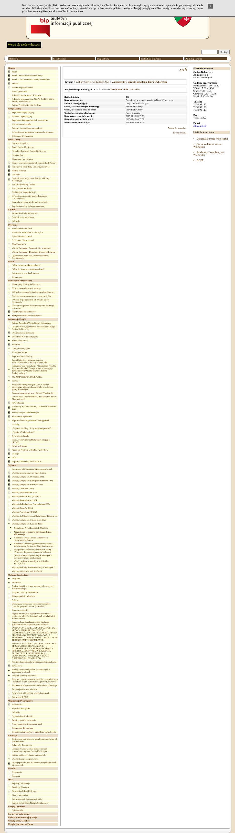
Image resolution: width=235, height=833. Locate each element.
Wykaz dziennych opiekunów (25, 759)
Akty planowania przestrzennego (26, 288)
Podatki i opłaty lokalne (22, 87)
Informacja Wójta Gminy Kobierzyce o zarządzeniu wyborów (31, 538)
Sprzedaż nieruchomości (22, 236)
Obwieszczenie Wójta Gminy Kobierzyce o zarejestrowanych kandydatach (33, 556)
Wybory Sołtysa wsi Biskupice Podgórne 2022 (32, 480)
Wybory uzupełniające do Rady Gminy (29, 473)
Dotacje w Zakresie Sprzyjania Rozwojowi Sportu (34, 732)
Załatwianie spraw (20, 340)
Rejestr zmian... (180, 132)
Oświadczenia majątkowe (23, 217)
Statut (14, 72)
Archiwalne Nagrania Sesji (24, 192)
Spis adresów (18, 810)
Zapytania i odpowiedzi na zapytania (28, 206)
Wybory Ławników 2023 (23, 488)
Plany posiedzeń (19, 170)
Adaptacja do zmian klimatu (24, 689)
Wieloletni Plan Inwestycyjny (25, 336)
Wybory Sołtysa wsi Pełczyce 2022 (27, 484)
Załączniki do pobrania (22, 745)
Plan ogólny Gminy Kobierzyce (26, 284)
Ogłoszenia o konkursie (22, 716)
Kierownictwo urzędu (21, 124)
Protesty (15, 424)
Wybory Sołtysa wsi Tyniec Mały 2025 (29, 520)
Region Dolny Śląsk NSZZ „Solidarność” (30, 803)
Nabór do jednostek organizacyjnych (28, 269)
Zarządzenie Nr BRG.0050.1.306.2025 (31, 528)
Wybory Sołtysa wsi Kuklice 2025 (27, 524)
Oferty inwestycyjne (21, 348)
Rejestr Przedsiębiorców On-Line (26, 105)
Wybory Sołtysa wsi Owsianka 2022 (28, 477)
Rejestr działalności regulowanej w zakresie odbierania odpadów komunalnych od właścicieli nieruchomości (33, 616)
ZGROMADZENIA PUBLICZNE (27, 377)
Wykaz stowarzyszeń (21, 708)
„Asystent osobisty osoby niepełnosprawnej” (31, 428)
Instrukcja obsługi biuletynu (24, 791)
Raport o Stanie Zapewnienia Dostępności (30, 420)
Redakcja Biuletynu (20, 787)
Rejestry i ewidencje (21, 783)
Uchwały (16, 174)
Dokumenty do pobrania (22, 728)
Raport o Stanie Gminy (22, 356)
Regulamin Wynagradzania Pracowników (30, 120)
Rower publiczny (19, 446)
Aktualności (17, 704)
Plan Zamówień (19, 244)
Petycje (15, 381)
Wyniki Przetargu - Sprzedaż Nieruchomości (31, 248)
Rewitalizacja (18, 403)
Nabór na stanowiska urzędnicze (26, 265)
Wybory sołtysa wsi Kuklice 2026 (27, 571)
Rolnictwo (16, 582)
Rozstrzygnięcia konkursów (24, 720)
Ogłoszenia (17, 772)
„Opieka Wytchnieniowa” (23, 432)
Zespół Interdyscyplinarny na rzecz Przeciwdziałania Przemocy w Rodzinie (29, 361)
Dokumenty (17, 277)
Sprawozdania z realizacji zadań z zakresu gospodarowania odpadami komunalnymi (30, 623)
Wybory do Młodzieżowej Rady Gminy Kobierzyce (34, 516)
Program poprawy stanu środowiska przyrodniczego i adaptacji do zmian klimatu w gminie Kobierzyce (35, 680)
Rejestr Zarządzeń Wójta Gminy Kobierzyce (31, 323)
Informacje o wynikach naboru (25, 273)
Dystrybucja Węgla (20, 436)
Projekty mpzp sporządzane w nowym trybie (31, 296)
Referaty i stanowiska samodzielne (27, 128)
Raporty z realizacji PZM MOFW (27, 461)
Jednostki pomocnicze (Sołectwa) (27, 95)
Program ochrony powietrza (24, 675)
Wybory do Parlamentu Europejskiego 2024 (31, 504)
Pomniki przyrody (20, 610)
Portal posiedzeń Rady (22, 188)
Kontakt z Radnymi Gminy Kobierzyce (29, 151)
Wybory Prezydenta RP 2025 (24, 512)
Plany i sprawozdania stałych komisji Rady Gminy (34, 163)
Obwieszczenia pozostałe (23, 333)
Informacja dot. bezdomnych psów (27, 799)
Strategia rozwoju (20, 352)
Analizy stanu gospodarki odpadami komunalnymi (34, 662)
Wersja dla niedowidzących (24, 44)
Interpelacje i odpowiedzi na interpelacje (30, 202)
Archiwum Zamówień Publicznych (27, 232)
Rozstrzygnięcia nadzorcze (24, 311)
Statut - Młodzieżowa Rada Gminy (27, 75)
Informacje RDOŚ (20, 697)
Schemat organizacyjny (22, 116)
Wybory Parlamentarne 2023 (24, 492)
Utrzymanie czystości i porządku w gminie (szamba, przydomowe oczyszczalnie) (31, 605)
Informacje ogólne (20, 143)
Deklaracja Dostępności (22, 136)
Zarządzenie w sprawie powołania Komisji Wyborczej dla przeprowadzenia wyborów (32, 550)
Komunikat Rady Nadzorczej (25, 213)
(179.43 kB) (125, 89)
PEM (14, 457)
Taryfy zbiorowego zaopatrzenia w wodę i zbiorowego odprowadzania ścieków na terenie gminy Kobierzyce (32, 387)
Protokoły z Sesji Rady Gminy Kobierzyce (31, 167)
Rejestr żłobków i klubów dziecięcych (28, 755)
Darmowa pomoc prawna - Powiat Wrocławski (32, 393)
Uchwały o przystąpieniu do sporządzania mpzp (33, 292)
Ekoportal (16, 578)
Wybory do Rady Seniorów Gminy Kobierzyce (32, 567)
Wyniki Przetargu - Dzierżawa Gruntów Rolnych (33, 252)
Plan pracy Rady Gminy (22, 159)
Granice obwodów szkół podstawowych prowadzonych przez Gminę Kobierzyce (29, 750)
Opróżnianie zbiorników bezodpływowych (30, 693)
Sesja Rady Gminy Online (23, 184)
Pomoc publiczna (19, 91)
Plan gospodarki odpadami (23, 596)
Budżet (15, 83)
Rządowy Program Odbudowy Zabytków (30, 450)
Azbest (15, 600)
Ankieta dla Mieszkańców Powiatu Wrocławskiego (34, 685)
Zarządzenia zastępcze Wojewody (27, 315)
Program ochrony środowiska (25, 592)
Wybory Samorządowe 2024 (24, 500)
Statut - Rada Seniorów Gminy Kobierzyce (31, 79)
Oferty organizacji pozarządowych (27, 724)
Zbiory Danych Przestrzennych (25, 412)
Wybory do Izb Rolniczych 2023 (26, 496)
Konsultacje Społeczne (22, 416)
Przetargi (16, 776)
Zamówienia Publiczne (22, 228)
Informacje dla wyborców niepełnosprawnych (32, 469)
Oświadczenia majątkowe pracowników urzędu (32, 132)
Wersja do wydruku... (177, 128)
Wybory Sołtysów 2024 (22, 508)
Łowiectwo (17, 666)
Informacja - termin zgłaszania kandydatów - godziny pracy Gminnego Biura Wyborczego (33, 544)
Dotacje (15, 453)
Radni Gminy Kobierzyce (23, 147)
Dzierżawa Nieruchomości (23, 240)
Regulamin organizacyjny (23, 112)
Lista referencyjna (20, 795)
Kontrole (16, 344)
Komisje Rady (18, 155)
